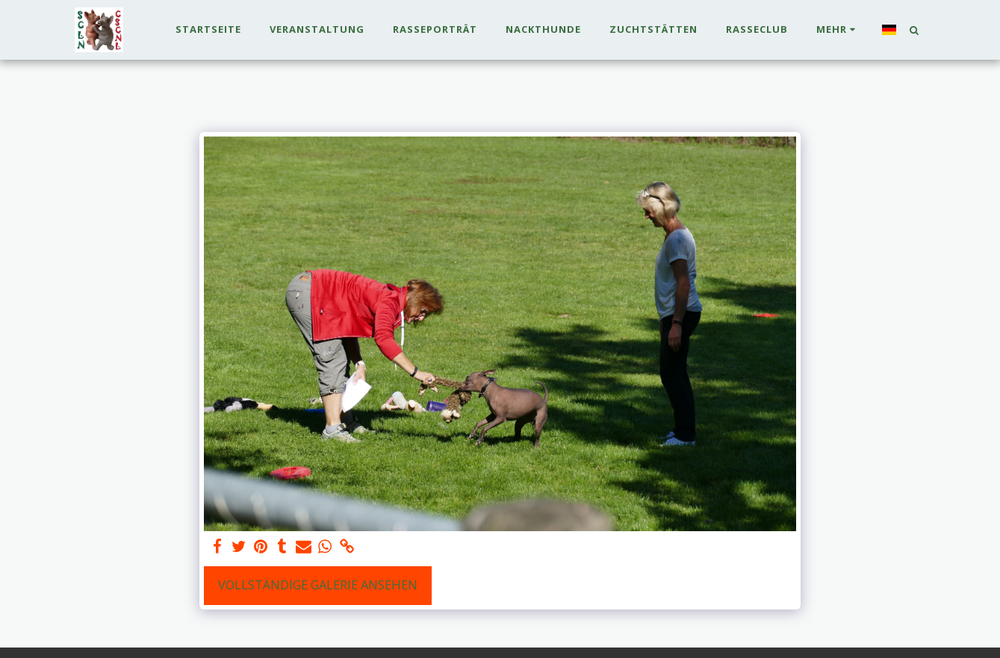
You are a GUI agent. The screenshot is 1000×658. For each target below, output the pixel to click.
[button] (914, 30)
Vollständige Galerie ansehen (317, 584)
